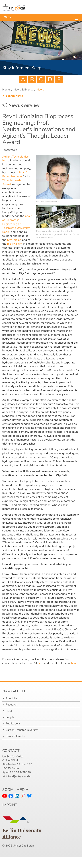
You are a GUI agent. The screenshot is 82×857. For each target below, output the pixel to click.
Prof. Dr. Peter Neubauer (15, 174)
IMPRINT (9, 804)
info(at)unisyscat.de (18, 776)
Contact (10, 750)
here (40, 663)
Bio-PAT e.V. (15, 244)
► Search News (12, 96)
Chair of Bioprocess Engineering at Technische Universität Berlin (16, 224)
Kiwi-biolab (14, 240)
